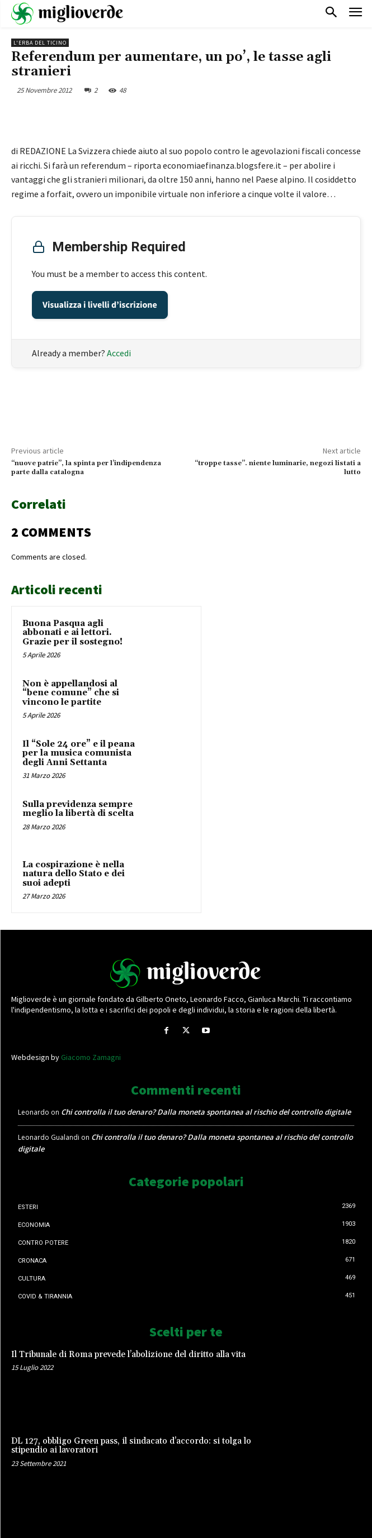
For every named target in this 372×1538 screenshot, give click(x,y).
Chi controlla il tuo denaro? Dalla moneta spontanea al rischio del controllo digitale (206, 1112)
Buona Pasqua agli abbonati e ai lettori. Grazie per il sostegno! (72, 632)
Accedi (119, 353)
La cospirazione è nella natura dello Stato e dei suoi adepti (73, 874)
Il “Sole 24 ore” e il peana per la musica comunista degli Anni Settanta (78, 753)
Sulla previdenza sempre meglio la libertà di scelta (78, 809)
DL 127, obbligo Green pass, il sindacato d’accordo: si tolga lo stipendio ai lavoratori (131, 1446)
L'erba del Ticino (40, 43)
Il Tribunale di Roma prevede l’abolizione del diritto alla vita (128, 1354)
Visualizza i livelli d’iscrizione (100, 305)
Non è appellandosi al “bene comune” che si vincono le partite (70, 693)
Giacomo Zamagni (91, 1057)
